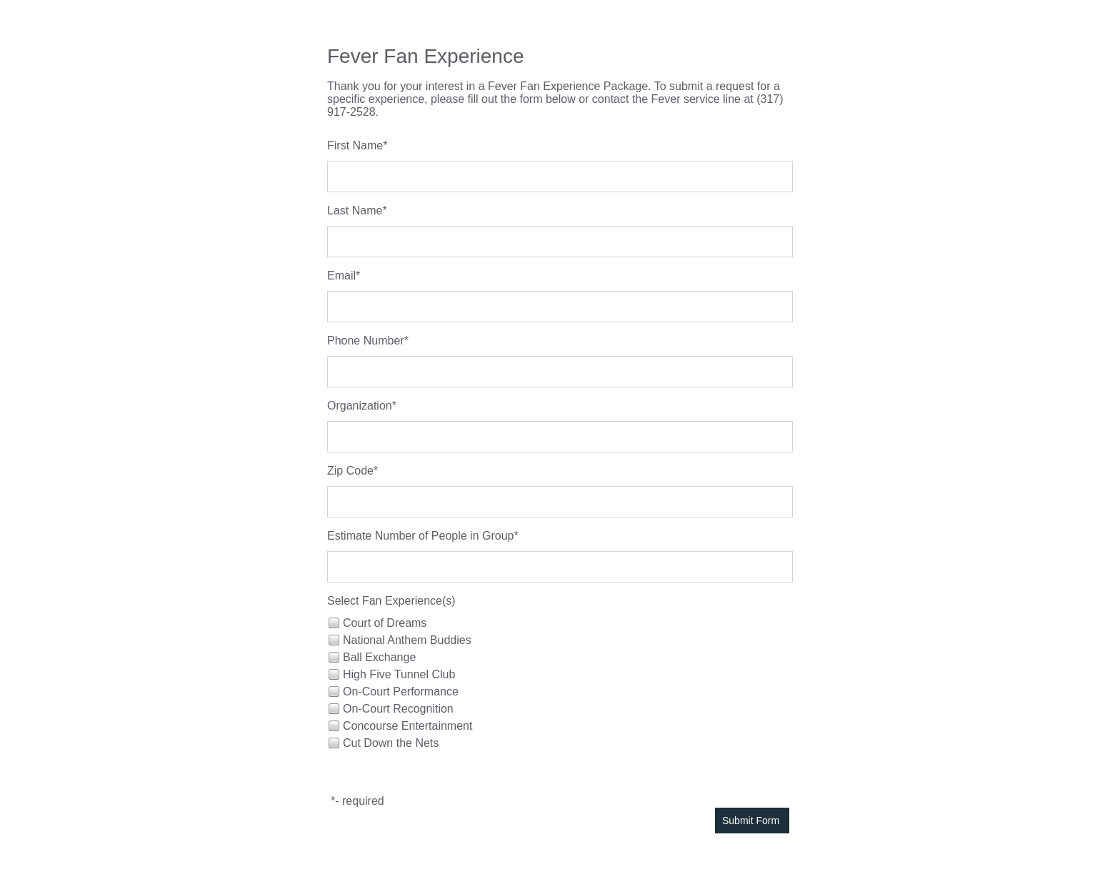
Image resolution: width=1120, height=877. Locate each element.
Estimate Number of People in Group (420, 536)
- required (359, 801)
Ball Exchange (379, 657)
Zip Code (350, 471)
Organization (359, 406)
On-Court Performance (401, 691)
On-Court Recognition (398, 709)
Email (341, 275)
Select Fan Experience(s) (391, 601)
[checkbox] (333, 622)
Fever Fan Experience (425, 56)
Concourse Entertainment (407, 726)
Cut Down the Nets (391, 743)
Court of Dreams (384, 623)
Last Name (354, 210)
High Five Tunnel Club (399, 674)
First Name (355, 145)
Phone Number (365, 341)
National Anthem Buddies (407, 640)
